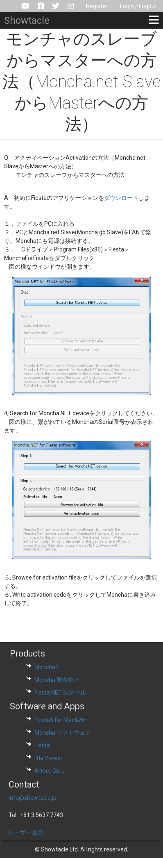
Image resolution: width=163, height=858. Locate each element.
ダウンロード (121, 198)
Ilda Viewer (48, 758)
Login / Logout (138, 6)
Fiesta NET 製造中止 (60, 692)
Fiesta (42, 745)
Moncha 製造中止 (56, 680)
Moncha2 (46, 667)
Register (97, 6)
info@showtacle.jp (33, 798)
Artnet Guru (49, 770)
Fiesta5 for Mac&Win (61, 720)
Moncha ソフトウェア (62, 732)
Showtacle (27, 20)
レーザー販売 (26, 832)
